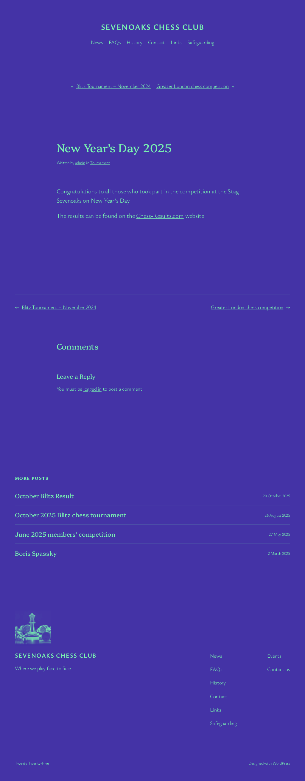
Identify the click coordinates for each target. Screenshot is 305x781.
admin (80, 162)
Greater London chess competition (192, 86)
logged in (92, 388)
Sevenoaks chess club (152, 26)
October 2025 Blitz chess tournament (70, 514)
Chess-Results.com (159, 215)
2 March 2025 (279, 553)
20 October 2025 (276, 496)
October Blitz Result (44, 495)
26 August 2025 (277, 515)
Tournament (100, 162)
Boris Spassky (36, 553)
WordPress (281, 763)
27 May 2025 (279, 534)
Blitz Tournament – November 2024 (113, 86)
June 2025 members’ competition (65, 534)
